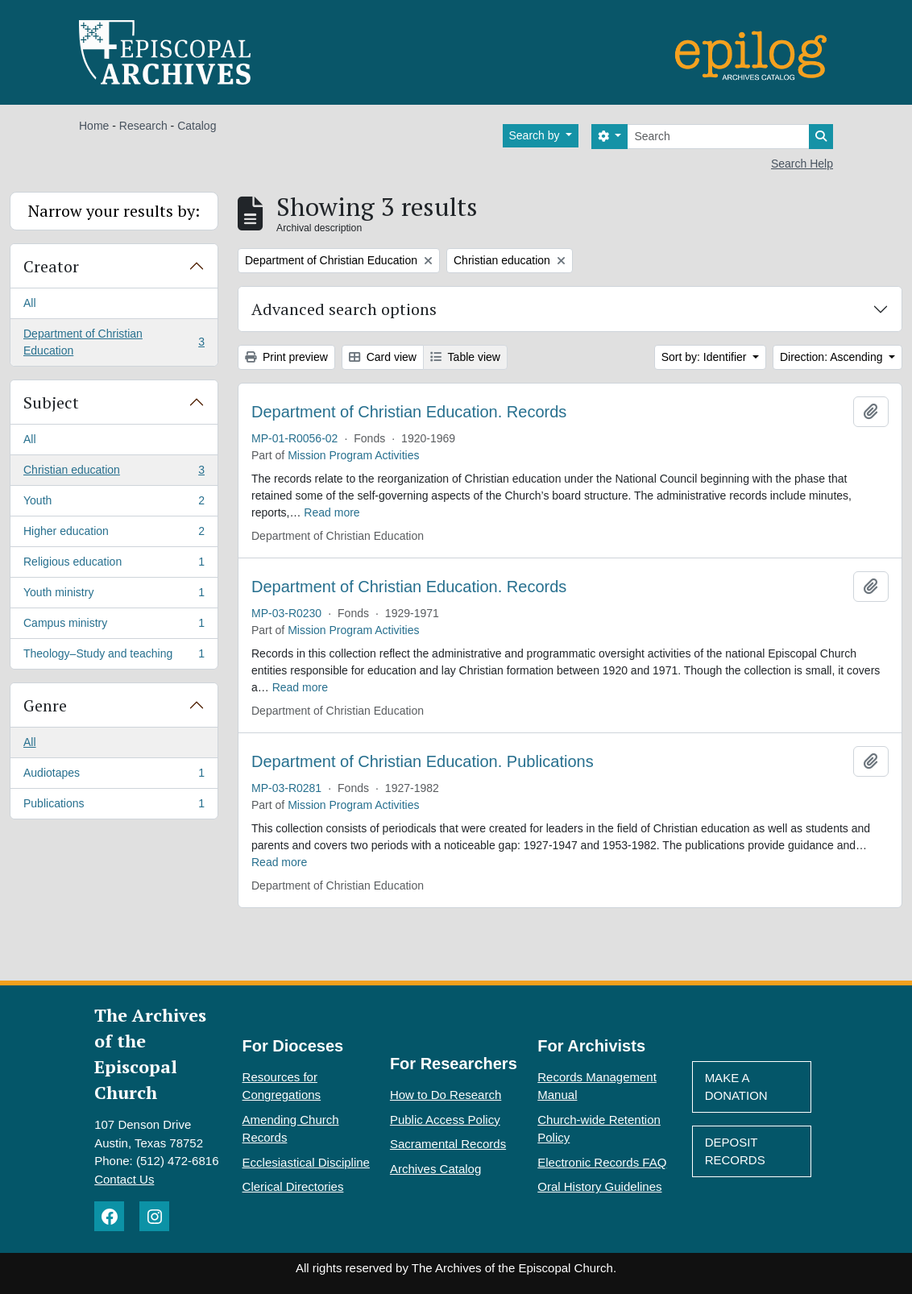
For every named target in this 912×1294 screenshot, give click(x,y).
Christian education (114, 473)
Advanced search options (344, 309)
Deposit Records (735, 1151)
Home (94, 125)
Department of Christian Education (114, 342)
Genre (45, 705)
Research (143, 125)
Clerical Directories (293, 1186)
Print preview (286, 356)
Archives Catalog (435, 1169)
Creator (51, 266)
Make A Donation (736, 1087)
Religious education (114, 565)
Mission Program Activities (353, 455)
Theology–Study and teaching (114, 656)
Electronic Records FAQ (601, 1162)
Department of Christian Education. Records (408, 412)
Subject (51, 402)
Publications (114, 806)
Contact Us (124, 1179)
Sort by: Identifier (705, 356)
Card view (383, 356)
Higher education (114, 534)
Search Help (802, 163)
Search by (536, 135)
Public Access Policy (445, 1119)
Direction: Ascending (833, 356)
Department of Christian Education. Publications (422, 761)
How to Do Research (445, 1094)
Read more (331, 512)
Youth (114, 503)
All (29, 303)
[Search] (718, 136)
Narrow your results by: (114, 211)
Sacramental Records (448, 1144)
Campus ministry (114, 626)
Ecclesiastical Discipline (306, 1162)
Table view (465, 356)
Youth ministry (114, 595)
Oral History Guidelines (599, 1186)
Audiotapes (114, 776)
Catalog (196, 125)
